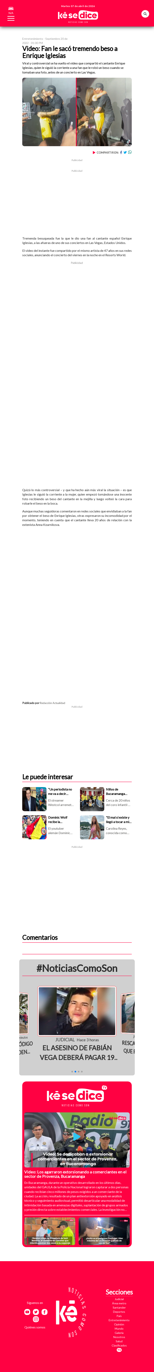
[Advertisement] (77, 201)
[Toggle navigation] (8, 17)
